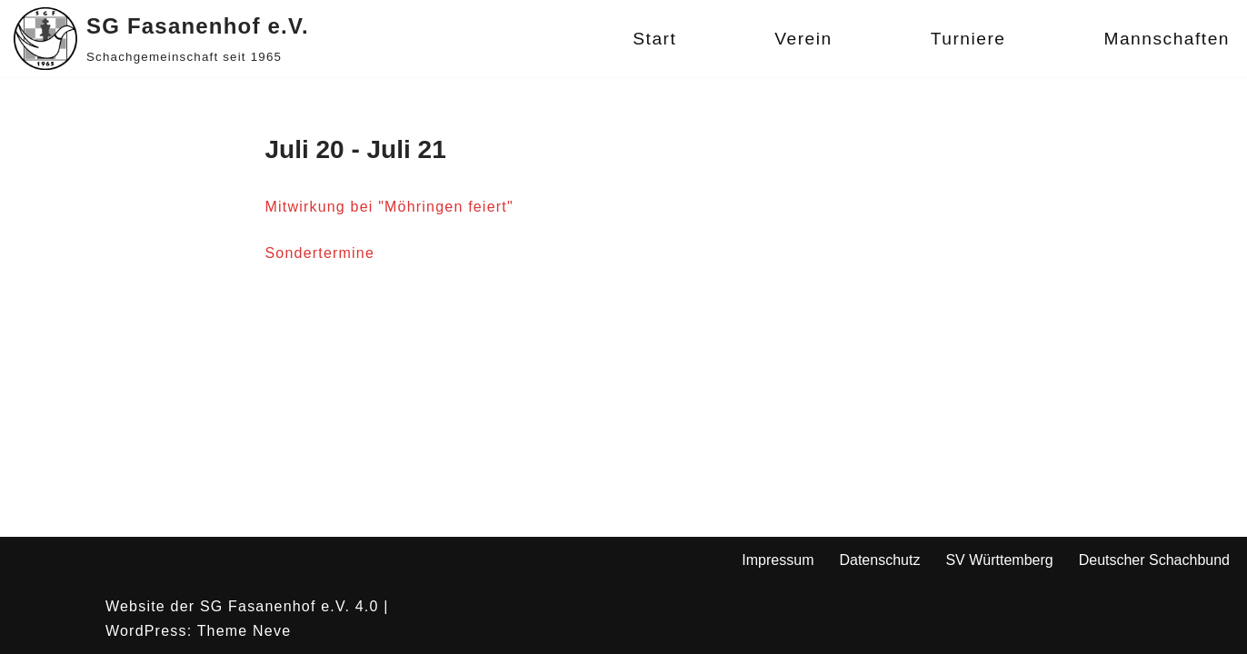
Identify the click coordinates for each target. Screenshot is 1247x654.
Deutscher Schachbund (1154, 560)
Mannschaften (1166, 38)
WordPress (146, 631)
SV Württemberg (998, 560)
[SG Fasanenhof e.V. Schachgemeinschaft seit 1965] (161, 38)
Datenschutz (879, 560)
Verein (803, 38)
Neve (272, 631)
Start (654, 38)
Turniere (968, 38)
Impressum (777, 560)
